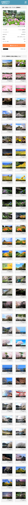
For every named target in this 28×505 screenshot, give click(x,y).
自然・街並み (5, 7)
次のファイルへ (21, 26)
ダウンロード (14, 45)
